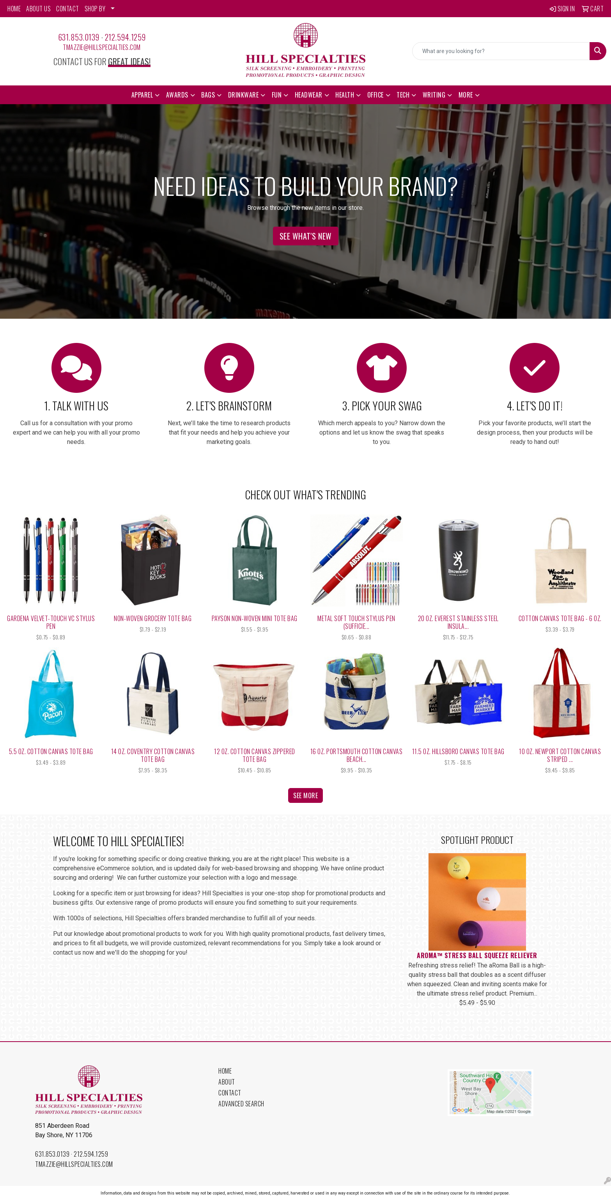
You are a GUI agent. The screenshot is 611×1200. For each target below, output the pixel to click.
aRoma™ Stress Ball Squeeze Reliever (477, 955)
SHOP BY (95, 8)
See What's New (306, 236)
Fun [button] (277, 94)
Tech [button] (403, 94)
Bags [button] (208, 94)
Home (225, 1071)
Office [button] (375, 94)
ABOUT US (38, 8)
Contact (229, 1092)
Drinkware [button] (243, 94)
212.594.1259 (125, 37)
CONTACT (67, 8)
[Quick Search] (501, 51)
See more (305, 795)
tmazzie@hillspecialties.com (102, 47)
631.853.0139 (78, 37)
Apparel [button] (142, 94)
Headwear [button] (308, 94)
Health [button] (344, 94)
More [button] (466, 94)
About (226, 1081)
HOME (14, 8)
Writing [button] (434, 94)
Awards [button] (177, 94)
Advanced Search (241, 1103)
